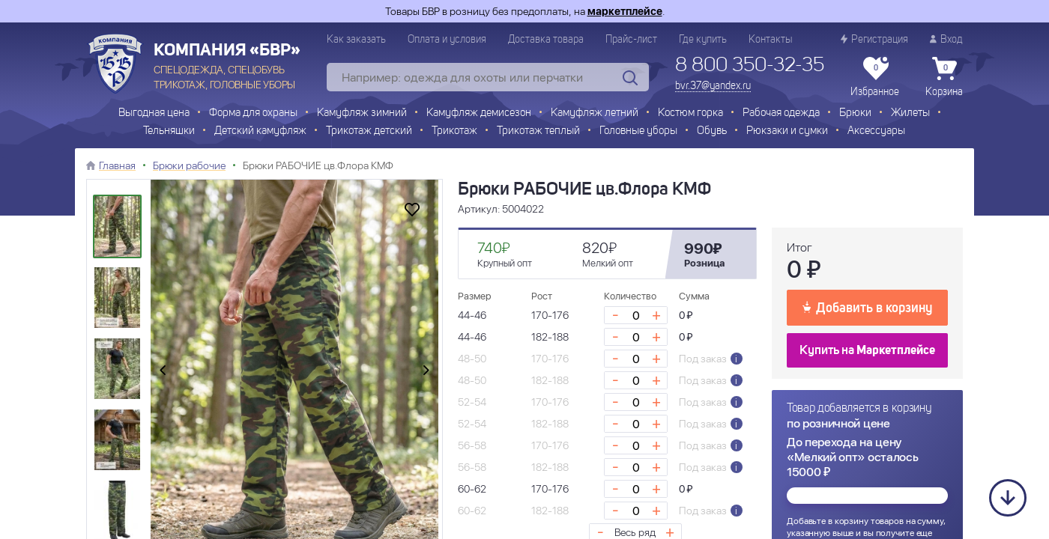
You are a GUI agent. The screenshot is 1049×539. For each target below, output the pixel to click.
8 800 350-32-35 (749, 66)
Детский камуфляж (260, 131)
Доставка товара (546, 39)
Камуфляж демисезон (478, 113)
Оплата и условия (447, 39)
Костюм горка (690, 113)
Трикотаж (454, 131)
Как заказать (356, 39)
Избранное (874, 77)
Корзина (944, 77)
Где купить (703, 39)
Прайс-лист (631, 39)
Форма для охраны (253, 113)
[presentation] (162, 371)
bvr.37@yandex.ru (713, 86)
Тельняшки (169, 131)
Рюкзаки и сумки (787, 131)
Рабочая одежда (781, 113)
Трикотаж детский (369, 131)
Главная (117, 165)
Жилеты (910, 113)
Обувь (712, 131)
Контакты (770, 39)
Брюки (855, 113)
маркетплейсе (624, 11)
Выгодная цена (154, 113)
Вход (946, 39)
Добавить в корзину (867, 307)
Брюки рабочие (189, 165)
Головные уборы (638, 131)
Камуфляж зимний (362, 113)
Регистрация (874, 39)
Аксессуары (876, 131)
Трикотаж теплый (538, 131)
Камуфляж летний (594, 113)
